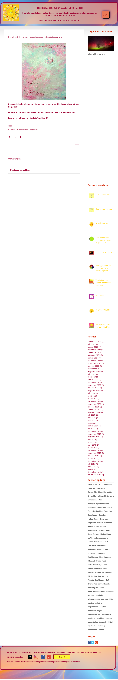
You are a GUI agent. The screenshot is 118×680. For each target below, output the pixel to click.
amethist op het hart (95, 603)
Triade (98, 561)
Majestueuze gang (101, 538)
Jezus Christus (93, 534)
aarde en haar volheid (96, 591)
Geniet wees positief (104, 507)
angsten (103, 607)
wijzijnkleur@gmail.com (91, 652)
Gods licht (102, 515)
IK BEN (100, 523)
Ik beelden (108, 523)
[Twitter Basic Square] (92, 642)
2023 (100, 484)
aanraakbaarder (104, 584)
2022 (95, 484)
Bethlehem (108, 484)
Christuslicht (92, 500)
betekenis (91, 618)
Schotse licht (101, 553)
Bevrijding (91, 488)
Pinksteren (23, 130)
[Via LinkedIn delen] (21, 137)
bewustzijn (103, 622)
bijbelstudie (92, 626)
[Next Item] (110, 43)
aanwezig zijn (93, 588)
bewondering (93, 622)
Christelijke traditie (105, 492)
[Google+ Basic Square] (96, 642)
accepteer (110, 591)
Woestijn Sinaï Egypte (96, 580)
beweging (108, 618)
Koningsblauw (105, 534)
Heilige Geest (93, 519)
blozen (101, 630)
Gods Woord (92, 515)
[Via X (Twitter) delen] (15, 137)
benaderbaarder (94, 614)
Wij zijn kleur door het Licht (98, 576)
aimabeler (99, 595)
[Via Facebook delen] (9, 137)
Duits (100, 500)
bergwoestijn (106, 614)
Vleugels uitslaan (94, 572)
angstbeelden (93, 607)
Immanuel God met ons (97, 527)
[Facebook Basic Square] (89, 642)
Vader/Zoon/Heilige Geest (97, 568)
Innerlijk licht (92, 530)
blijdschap (101, 626)
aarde (101, 588)
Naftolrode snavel (101, 542)
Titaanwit (91, 561)
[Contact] (61, 656)
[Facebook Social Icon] (43, 657)
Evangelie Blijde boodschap (98, 504)
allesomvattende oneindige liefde (100, 599)
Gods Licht (108, 511)
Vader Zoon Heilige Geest (97, 565)
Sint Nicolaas (93, 557)
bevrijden (100, 618)
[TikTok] (30, 657)
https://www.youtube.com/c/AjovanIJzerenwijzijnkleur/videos (54, 661)
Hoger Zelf (34, 130)
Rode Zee (91, 553)
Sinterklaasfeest (105, 557)
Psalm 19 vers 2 (103, 549)
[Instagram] (36, 657)
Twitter (104, 561)
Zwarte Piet (92, 584)
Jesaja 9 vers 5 (104, 530)
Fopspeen (91, 507)
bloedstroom (92, 630)
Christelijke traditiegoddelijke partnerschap (101, 496)
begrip (99, 611)
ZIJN (107, 580)
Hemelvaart (13, 130)
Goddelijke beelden (95, 511)
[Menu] (105, 14)
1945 (90, 484)
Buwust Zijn (92, 492)
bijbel (110, 622)
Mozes (90, 542)
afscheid (91, 595)
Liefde (90, 538)
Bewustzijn (101, 488)
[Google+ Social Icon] (49, 657)
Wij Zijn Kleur (107, 572)
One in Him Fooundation (97, 546)
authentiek (92, 611)
